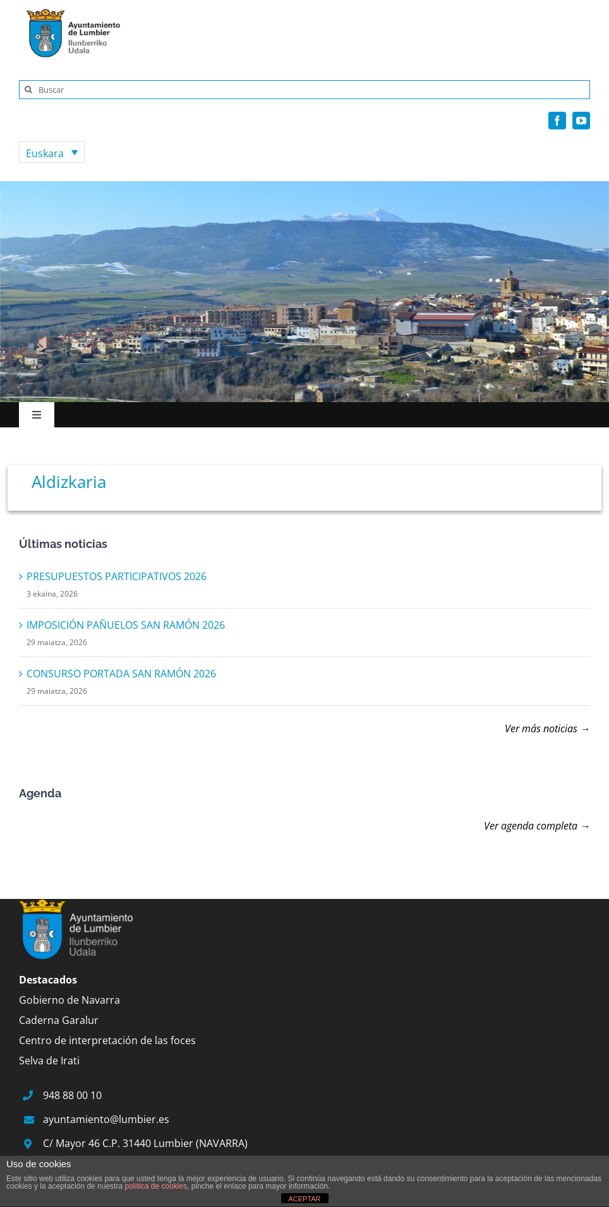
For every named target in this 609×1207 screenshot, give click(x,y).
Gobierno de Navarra (69, 1000)
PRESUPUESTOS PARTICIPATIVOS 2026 (117, 576)
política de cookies (155, 1186)
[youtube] (581, 120)
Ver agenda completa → (537, 826)
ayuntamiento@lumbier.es (106, 1119)
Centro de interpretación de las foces (107, 1040)
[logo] (69, 11)
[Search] (28, 89)
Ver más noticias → (547, 728)
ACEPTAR (304, 1199)
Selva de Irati (49, 1060)
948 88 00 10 (72, 1095)
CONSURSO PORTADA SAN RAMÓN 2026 (121, 674)
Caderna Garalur (59, 1020)
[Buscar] (304, 89)
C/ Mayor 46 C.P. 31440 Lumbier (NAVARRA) (145, 1143)
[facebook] (557, 120)
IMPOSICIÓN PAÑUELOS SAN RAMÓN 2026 (126, 625)
